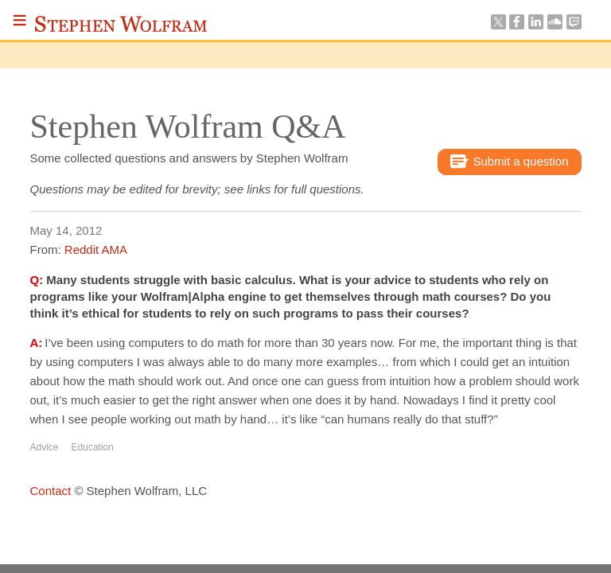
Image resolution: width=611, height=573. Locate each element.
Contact (51, 490)
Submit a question (509, 162)
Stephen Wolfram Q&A (188, 126)
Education (93, 447)
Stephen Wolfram (121, 24)
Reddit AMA (95, 249)
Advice (44, 447)
